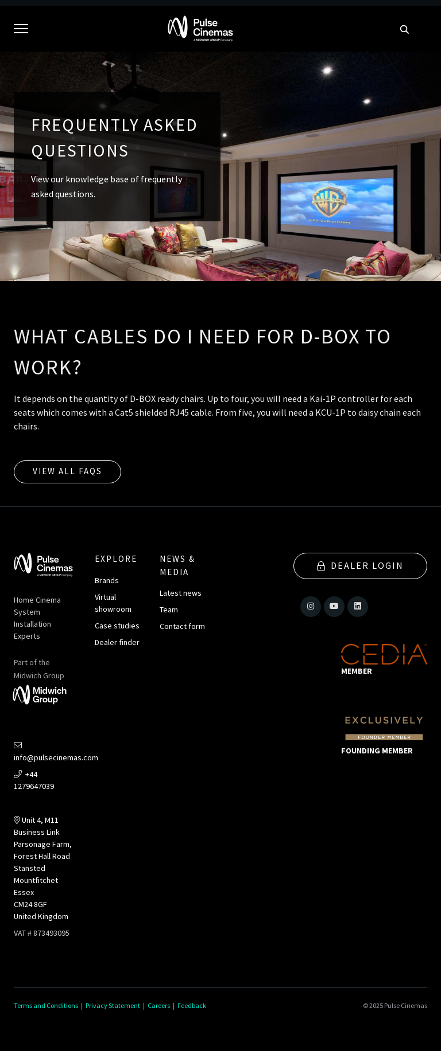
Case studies (117, 625)
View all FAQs (67, 471)
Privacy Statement (113, 1005)
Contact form (182, 626)
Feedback (191, 1005)
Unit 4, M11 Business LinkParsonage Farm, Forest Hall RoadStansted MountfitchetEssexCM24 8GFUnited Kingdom (43, 868)
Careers (159, 1005)
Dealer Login (360, 565)
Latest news (181, 593)
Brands (107, 580)
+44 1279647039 (34, 780)
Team (169, 609)
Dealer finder (117, 642)
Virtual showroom (113, 603)
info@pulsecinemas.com (56, 752)
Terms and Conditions (46, 1005)
